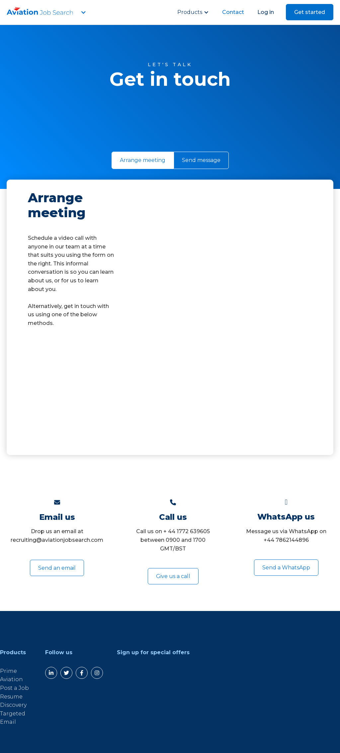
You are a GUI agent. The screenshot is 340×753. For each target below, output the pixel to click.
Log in (265, 12)
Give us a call (173, 576)
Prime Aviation (11, 675)
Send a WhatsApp (286, 567)
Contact (233, 12)
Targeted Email (12, 717)
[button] (83, 12)
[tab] (143, 160)
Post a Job (14, 688)
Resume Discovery (13, 700)
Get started (309, 12)
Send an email (57, 568)
